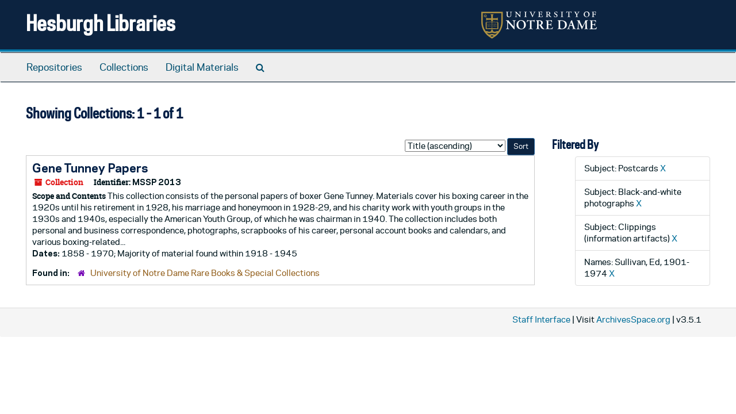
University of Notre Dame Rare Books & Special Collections (205, 273)
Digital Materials (202, 67)
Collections (123, 67)
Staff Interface (541, 319)
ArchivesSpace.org (633, 319)
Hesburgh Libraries (100, 23)
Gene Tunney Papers (90, 168)
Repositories (54, 67)
